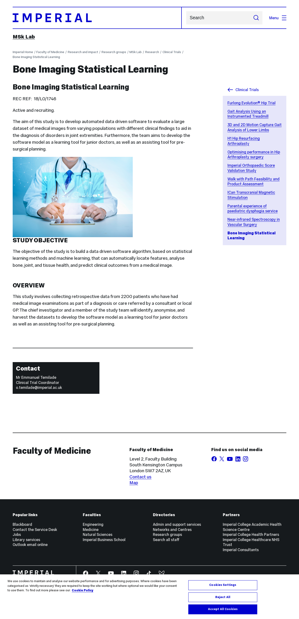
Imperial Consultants (241, 549)
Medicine (90, 529)
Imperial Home (23, 52)
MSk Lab (24, 36)
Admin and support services (177, 524)
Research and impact (83, 52)
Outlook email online (30, 544)
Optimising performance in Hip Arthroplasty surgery (253, 154)
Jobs (17, 534)
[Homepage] (97, 18)
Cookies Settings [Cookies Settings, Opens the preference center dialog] (222, 585)
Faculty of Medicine (50, 52)
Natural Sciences (97, 534)
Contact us (140, 477)
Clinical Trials (172, 52)
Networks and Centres (172, 529)
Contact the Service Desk (35, 529)
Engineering (93, 524)
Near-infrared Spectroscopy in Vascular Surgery (253, 222)
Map (133, 482)
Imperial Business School (104, 539)
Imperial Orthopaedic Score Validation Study (251, 168)
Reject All (222, 597)
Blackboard (22, 524)
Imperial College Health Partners (251, 534)
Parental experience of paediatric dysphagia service (252, 208)
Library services (26, 539)
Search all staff (166, 539)
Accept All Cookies (223, 609)
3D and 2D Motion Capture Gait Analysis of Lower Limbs (254, 127)
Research (152, 52)
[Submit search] (256, 17)
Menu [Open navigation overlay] (277, 17)
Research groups (114, 52)
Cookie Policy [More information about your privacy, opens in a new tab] (82, 591)
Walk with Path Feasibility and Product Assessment (253, 181)
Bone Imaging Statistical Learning (36, 57)
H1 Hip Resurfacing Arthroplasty (243, 141)
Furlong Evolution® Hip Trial (251, 103)
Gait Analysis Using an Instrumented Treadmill (248, 114)
